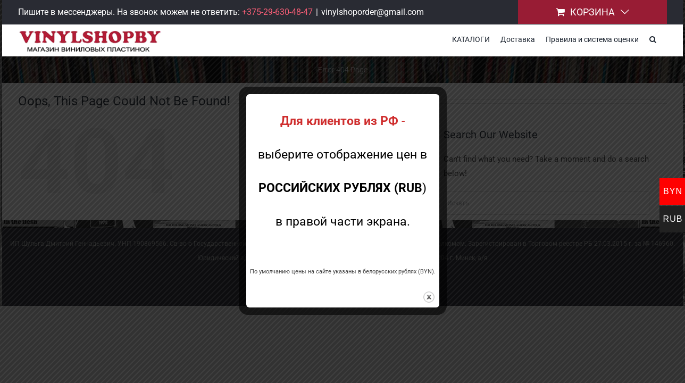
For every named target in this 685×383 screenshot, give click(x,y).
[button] (663, 38)
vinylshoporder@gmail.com (372, 12)
